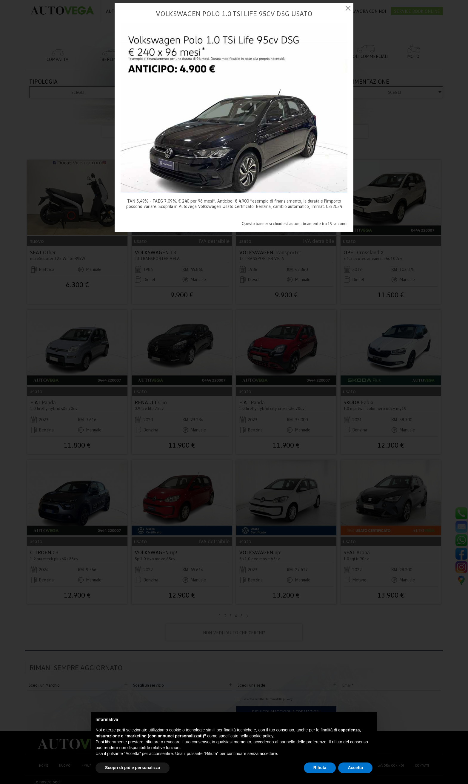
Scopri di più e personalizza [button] (132, 767)
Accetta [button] (355, 767)
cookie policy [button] (261, 736)
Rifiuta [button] (320, 767)
